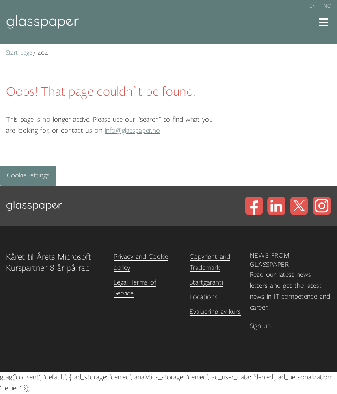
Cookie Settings (28, 175)
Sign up (260, 326)
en (312, 6)
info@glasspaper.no (132, 130)
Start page (19, 52)
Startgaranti (206, 282)
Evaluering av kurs (215, 311)
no (327, 6)
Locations (204, 297)
